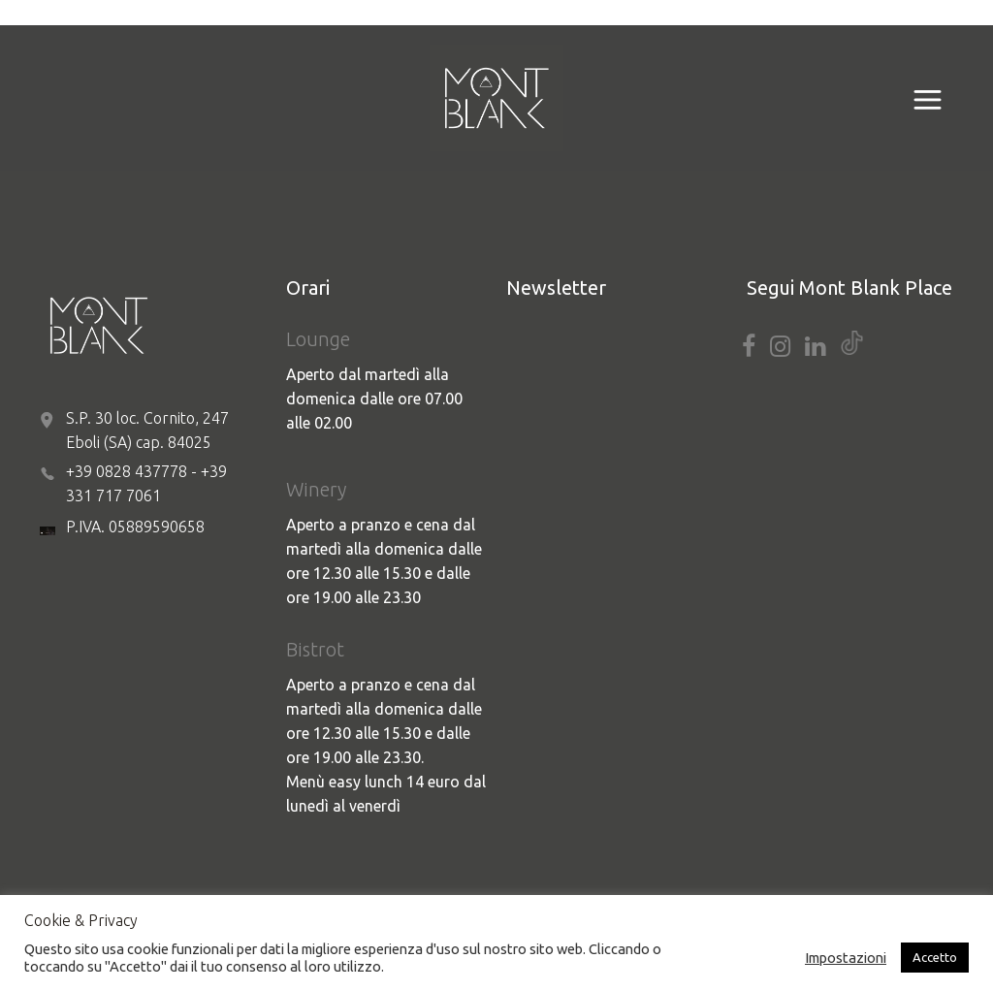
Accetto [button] (935, 957)
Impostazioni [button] (845, 957)
